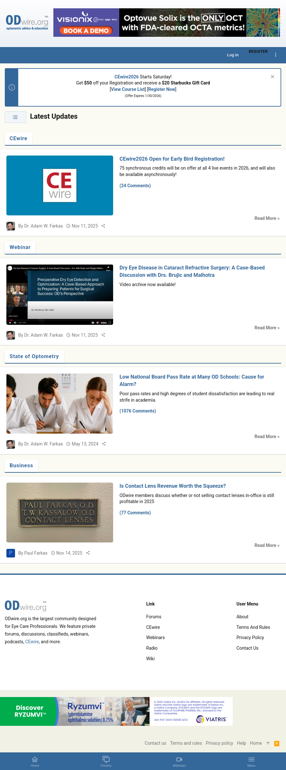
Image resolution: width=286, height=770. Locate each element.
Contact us (247, 648)
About (242, 616)
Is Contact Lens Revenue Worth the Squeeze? (173, 486)
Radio (152, 648)
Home (256, 743)
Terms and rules (253, 627)
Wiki (150, 658)
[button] (251, 761)
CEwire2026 (127, 76)
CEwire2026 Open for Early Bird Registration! (172, 159)
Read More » (267, 218)
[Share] (103, 226)
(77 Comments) (135, 512)
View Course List (128, 89)
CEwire (18, 138)
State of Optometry (34, 356)
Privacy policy (250, 637)
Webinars (155, 637)
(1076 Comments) (138, 410)
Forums (154, 616)
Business (21, 465)
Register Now (161, 89)
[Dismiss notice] (271, 77)
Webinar (20, 247)
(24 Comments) (135, 185)
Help (241, 743)
